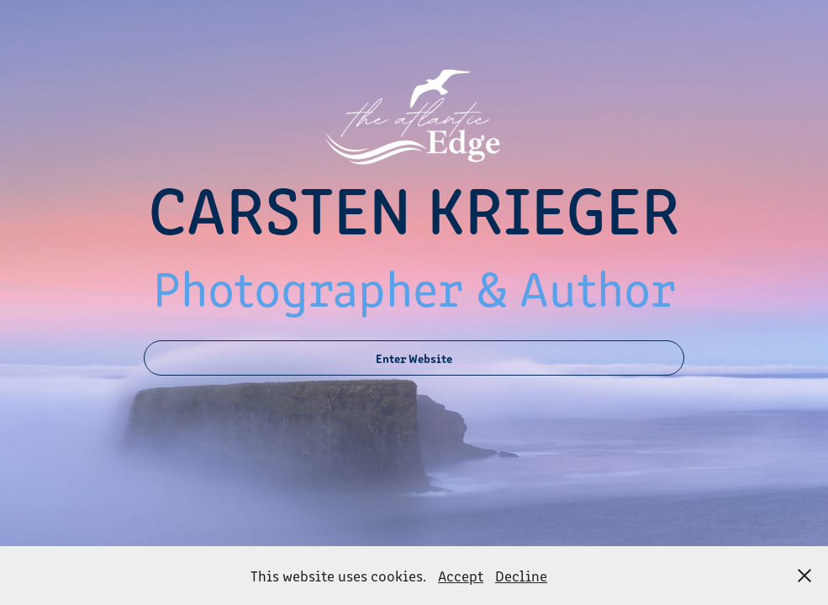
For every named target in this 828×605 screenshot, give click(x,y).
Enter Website (414, 358)
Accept (460, 576)
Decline (521, 576)
